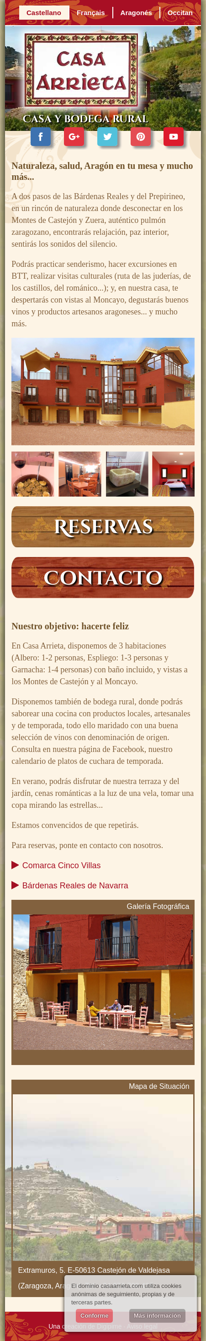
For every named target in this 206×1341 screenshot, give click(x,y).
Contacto (103, 579)
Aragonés (136, 12)
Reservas (103, 527)
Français (91, 12)
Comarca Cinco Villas (61, 865)
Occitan (180, 12)
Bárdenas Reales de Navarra (75, 885)
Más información (157, 1315)
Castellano (43, 12)
